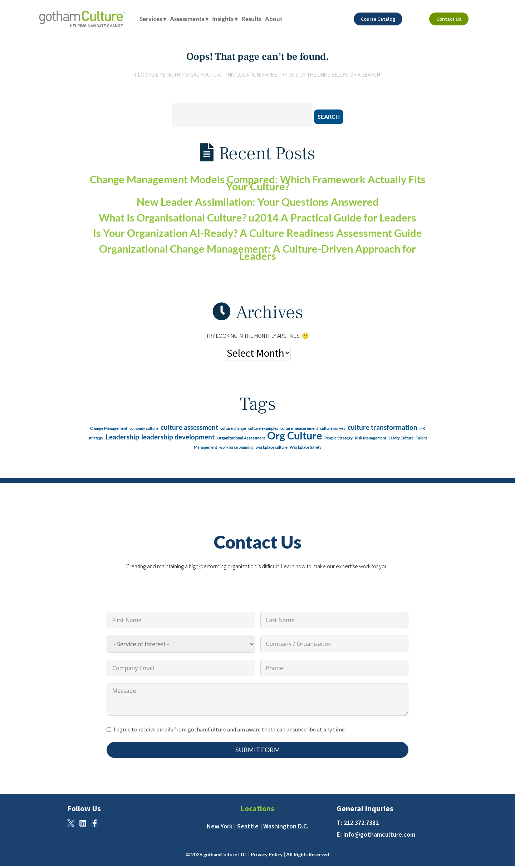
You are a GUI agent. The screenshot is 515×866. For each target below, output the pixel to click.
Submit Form (257, 750)
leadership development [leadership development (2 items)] (178, 437)
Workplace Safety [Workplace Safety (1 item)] (306, 447)
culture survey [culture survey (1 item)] (332, 428)
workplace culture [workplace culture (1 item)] (272, 447)
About (274, 19)
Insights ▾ (225, 19)
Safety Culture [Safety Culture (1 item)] (401, 438)
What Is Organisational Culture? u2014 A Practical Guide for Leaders (257, 217)
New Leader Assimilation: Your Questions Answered (258, 201)
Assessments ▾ (189, 19)
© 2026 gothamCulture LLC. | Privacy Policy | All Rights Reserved (257, 854)
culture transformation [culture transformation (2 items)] (382, 427)
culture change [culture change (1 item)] (233, 428)
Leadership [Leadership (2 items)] (122, 437)
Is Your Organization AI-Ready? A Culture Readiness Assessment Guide (257, 233)
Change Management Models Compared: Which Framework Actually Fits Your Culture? (258, 183)
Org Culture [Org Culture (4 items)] (294, 435)
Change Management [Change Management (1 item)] (108, 428)
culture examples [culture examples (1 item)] (263, 428)
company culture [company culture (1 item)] (143, 428)
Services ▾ (152, 19)
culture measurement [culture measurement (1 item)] (299, 428)
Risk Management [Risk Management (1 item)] (370, 438)
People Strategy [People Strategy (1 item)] (338, 438)
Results (251, 19)
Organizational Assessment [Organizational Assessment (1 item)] (241, 438)
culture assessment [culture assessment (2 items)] (189, 427)
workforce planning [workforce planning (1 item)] (236, 447)
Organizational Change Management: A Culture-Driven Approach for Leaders (257, 252)
